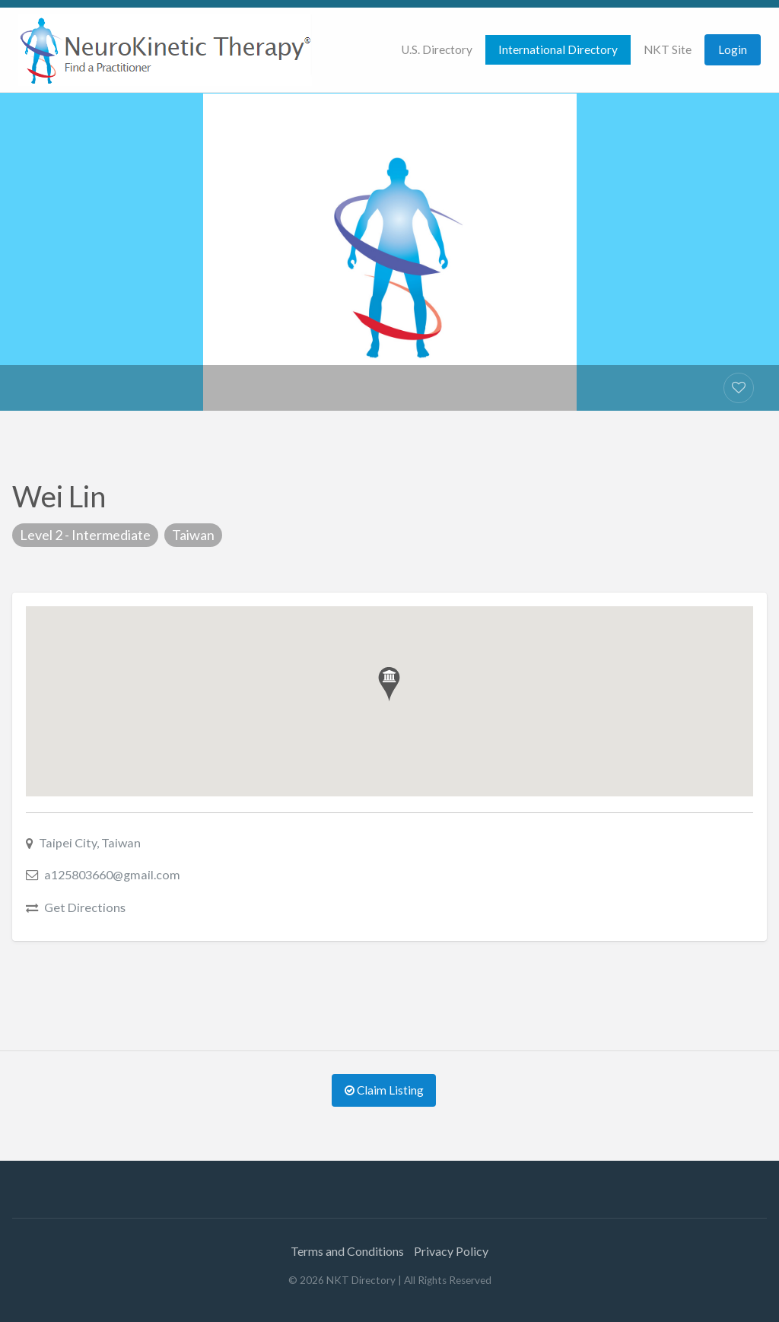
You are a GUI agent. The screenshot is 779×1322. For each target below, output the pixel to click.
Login (732, 49)
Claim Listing (384, 1090)
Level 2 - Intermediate (85, 534)
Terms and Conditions (347, 1251)
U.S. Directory (436, 49)
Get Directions (85, 907)
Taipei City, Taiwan (90, 842)
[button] (389, 684)
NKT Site (668, 49)
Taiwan (193, 534)
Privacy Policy (451, 1251)
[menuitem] (436, 49)
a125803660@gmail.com (112, 874)
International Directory (558, 49)
